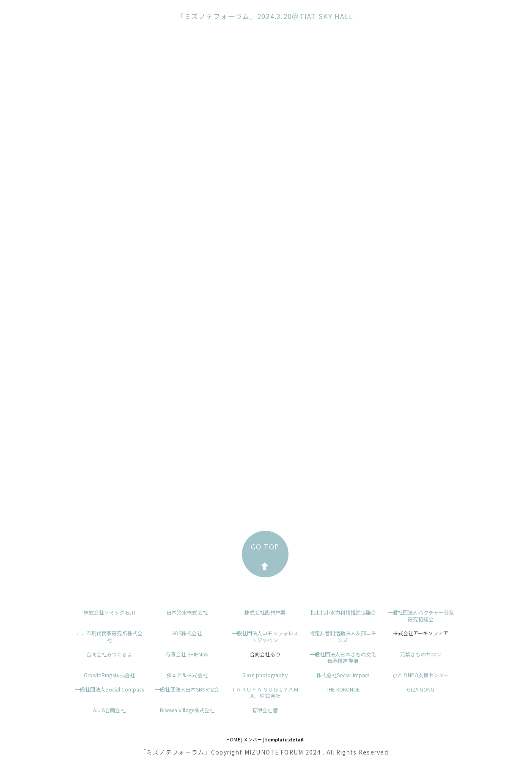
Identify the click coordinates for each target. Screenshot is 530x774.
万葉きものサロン (420, 654)
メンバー (252, 739)
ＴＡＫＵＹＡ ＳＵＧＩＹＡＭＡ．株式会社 (265, 693)
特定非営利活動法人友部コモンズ (343, 636)
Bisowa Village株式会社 (187, 710)
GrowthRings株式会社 (109, 674)
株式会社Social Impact (342, 674)
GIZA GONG (421, 689)
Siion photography (264, 674)
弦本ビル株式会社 (187, 674)
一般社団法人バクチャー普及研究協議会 (420, 616)
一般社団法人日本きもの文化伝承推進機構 (343, 657)
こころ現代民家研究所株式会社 (109, 636)
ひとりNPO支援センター (421, 674)
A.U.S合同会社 (109, 710)
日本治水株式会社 (187, 612)
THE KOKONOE (343, 689)
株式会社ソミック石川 (109, 612)
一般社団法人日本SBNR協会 (187, 689)
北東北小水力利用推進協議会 (343, 612)
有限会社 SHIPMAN (187, 654)
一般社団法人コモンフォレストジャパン (265, 636)
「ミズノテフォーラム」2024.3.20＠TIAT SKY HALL (265, 16)
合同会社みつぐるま (109, 654)
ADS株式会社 (187, 633)
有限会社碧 (264, 710)
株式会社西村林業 (265, 612)
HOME (233, 739)
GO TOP (265, 555)
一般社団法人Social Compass (109, 689)
